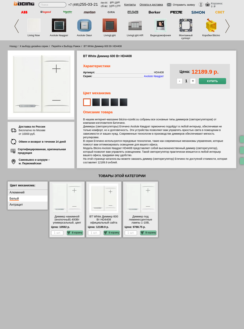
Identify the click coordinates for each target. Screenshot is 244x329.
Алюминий (17, 192)
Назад (13, 46)
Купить (212, 81)
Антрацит (16, 204)
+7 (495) (83, 4)
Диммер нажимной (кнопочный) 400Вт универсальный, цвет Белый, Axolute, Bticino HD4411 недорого (67, 222)
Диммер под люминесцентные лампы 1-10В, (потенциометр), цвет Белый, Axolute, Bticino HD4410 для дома (140, 224)
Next (227, 26)
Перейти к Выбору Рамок (65, 46)
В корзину (74, 232)
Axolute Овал (84, 35)
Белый (14, 198)
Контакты (130, 4)
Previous (16, 26)
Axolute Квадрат (59, 35)
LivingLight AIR (135, 35)
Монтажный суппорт (186, 37)
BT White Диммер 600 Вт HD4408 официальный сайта (103, 219)
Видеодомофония (160, 35)
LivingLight (110, 35)
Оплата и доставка (151, 4)
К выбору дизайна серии (34, 46)
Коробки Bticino (211, 35)
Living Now (34, 35)
